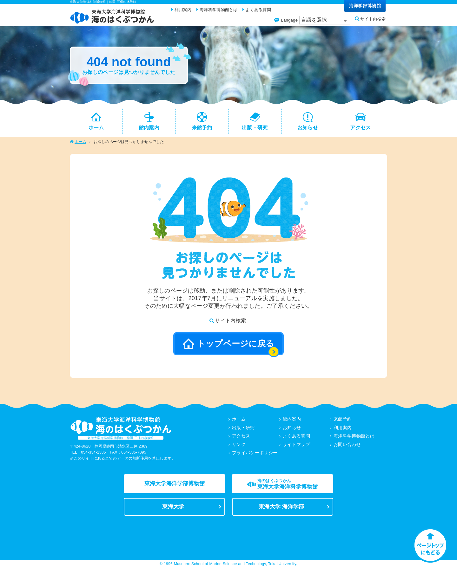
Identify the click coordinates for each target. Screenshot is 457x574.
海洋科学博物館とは (354, 438)
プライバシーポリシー (254, 454)
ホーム (80, 144)
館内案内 (292, 421)
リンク (239, 446)
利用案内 (343, 430)
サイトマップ (296, 446)
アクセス (241, 438)
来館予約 (343, 421)
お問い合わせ (347, 446)
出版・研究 (243, 430)
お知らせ (292, 430)
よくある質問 (296, 438)
